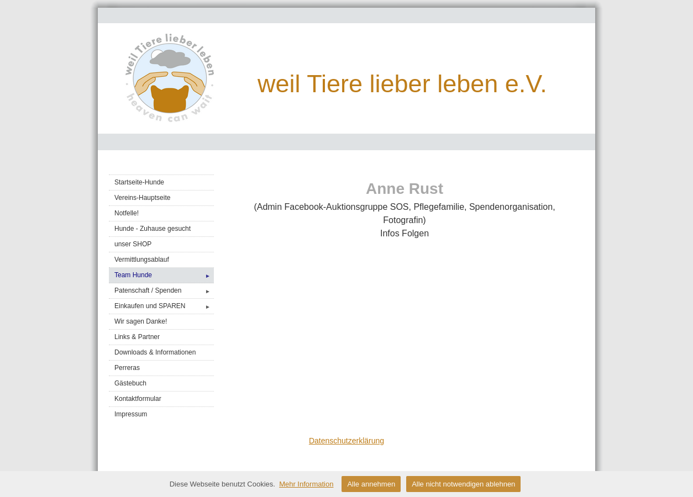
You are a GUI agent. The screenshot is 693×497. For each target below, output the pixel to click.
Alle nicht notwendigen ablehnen (463, 484)
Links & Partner (137, 337)
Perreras (127, 368)
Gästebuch (130, 383)
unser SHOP (132, 244)
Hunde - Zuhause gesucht (152, 228)
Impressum (130, 414)
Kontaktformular (137, 399)
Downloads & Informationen (155, 352)
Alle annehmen (371, 484)
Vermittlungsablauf (141, 259)
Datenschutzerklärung (346, 440)
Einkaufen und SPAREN (164, 306)
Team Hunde (164, 275)
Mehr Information (306, 484)
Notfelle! (126, 213)
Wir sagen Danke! (140, 321)
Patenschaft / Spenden (164, 291)
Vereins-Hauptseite (142, 198)
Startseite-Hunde (139, 182)
